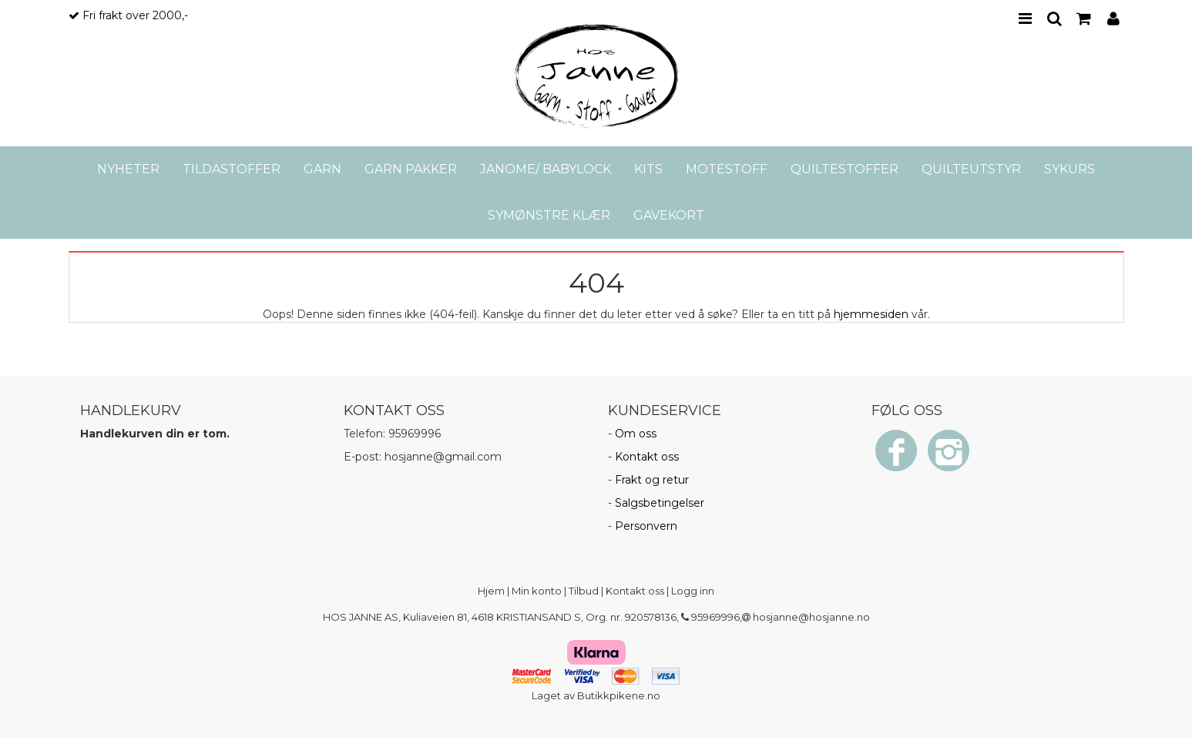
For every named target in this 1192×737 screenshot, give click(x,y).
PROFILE (1113, 18)
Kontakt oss (647, 457)
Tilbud (584, 591)
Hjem (491, 591)
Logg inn (692, 591)
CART (1083, 18)
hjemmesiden (871, 314)
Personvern (646, 526)
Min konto (537, 591)
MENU (1025, 18)
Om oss (635, 434)
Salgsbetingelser (659, 503)
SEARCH (1054, 18)
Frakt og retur (652, 480)
